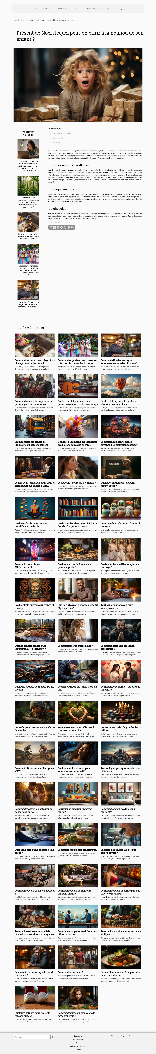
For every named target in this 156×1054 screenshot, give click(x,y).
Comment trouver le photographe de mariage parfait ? (33, 810)
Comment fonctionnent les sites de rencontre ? (120, 688)
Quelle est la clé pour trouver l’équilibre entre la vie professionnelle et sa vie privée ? (33, 526)
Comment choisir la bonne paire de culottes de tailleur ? (120, 892)
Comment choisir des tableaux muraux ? (118, 810)
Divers (109, 8)
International (62, 8)
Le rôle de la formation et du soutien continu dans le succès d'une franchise (35, 485)
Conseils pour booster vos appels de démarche (35, 729)
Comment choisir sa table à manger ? (35, 892)
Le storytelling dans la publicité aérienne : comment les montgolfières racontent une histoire (119, 406)
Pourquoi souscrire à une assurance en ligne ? (121, 933)
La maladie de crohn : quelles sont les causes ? (34, 974)
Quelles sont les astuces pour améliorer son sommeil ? (74, 770)
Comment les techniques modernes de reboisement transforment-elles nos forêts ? (28, 202)
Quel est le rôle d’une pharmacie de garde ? (34, 851)
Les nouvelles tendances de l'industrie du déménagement (31, 443)
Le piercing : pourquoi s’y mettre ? (77, 482)
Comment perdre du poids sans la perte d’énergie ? (76, 1014)
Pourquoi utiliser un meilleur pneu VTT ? (34, 770)
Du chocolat (56, 142)
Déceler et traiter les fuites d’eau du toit (77, 688)
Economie (46, 8)
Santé (77, 8)
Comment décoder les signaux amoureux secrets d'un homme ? (28, 304)
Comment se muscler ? (70, 972)
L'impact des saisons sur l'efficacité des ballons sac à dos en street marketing (77, 444)
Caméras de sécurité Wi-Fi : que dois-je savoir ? (118, 851)
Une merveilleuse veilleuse (61, 133)
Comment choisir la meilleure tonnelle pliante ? (74, 892)
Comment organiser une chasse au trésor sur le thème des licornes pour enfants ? (28, 270)
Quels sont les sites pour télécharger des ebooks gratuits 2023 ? (78, 525)
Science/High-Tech (93, 8)
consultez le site (71, 173)
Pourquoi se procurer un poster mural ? (75, 810)
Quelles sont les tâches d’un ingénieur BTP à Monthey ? (30, 647)
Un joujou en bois (58, 138)
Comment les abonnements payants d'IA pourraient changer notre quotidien (119, 444)
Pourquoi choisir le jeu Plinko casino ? (27, 566)
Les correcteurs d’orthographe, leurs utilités (121, 729)
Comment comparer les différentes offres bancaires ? (77, 933)
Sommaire (56, 128)
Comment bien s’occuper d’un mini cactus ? (120, 525)
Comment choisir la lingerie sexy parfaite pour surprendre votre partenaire (33, 404)
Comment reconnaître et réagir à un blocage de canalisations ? (28, 236)
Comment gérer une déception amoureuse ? (118, 647)
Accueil (16, 20)
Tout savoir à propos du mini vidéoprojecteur (117, 606)
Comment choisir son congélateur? (77, 849)
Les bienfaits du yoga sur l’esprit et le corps (34, 606)
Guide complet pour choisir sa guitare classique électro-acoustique (78, 403)
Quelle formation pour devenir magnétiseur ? (118, 484)
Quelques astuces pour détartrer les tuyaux (34, 688)
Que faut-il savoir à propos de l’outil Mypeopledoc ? (78, 606)
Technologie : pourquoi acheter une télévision (120, 770)
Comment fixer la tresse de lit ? (75, 645)
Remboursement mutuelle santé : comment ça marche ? (76, 729)
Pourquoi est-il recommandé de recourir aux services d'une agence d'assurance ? (34, 934)
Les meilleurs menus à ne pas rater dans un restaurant (120, 974)
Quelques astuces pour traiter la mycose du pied (32, 1014)
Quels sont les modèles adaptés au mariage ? (120, 566)
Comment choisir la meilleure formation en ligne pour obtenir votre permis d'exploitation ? (28, 166)
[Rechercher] (31, 1037)
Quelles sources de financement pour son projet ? (75, 566)
